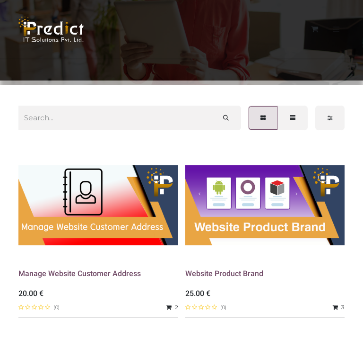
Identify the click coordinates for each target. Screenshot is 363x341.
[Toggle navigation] (336, 29)
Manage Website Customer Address (79, 273)
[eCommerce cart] (314, 28)
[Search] (226, 118)
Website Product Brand (224, 273)
